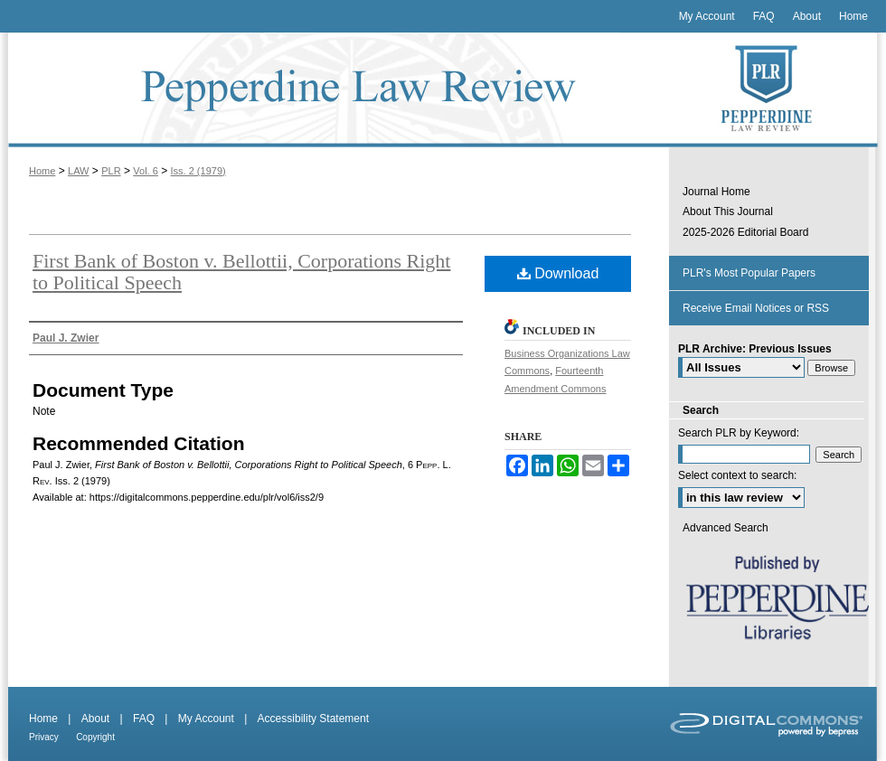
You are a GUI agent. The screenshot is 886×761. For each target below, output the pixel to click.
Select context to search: (737, 475)
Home (42, 170)
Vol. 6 (145, 170)
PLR (110, 170)
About (95, 718)
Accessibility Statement (313, 718)
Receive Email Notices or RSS (756, 308)
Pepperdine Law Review (334, 90)
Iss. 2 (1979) (198, 170)
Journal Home (716, 191)
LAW (78, 170)
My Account (206, 718)
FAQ (144, 718)
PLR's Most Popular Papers (749, 273)
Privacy (44, 737)
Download (558, 273)
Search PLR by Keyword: (738, 433)
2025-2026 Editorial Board (745, 232)
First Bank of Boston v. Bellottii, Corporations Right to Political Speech (241, 271)
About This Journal (728, 211)
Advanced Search (725, 527)
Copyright (95, 737)
